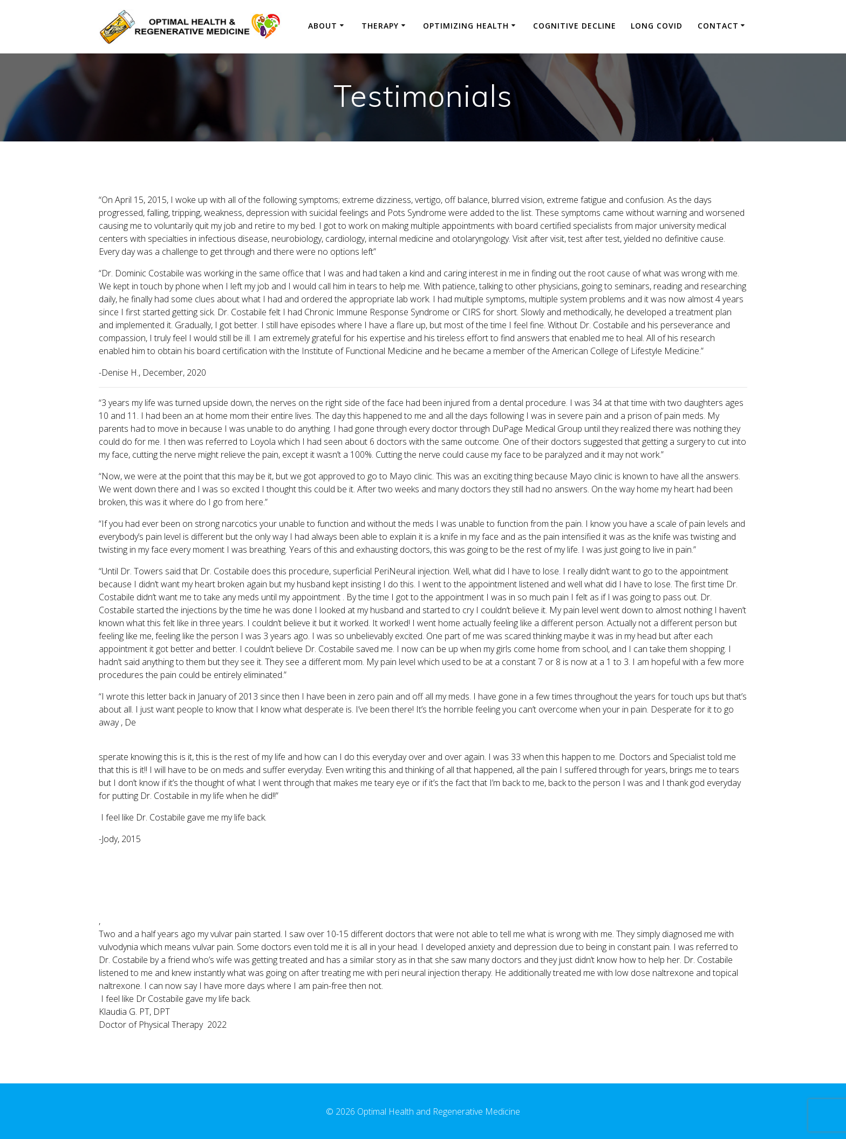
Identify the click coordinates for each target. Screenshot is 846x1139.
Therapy (380, 26)
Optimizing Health (466, 26)
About (322, 26)
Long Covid (657, 26)
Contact (718, 26)
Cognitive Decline (574, 26)
